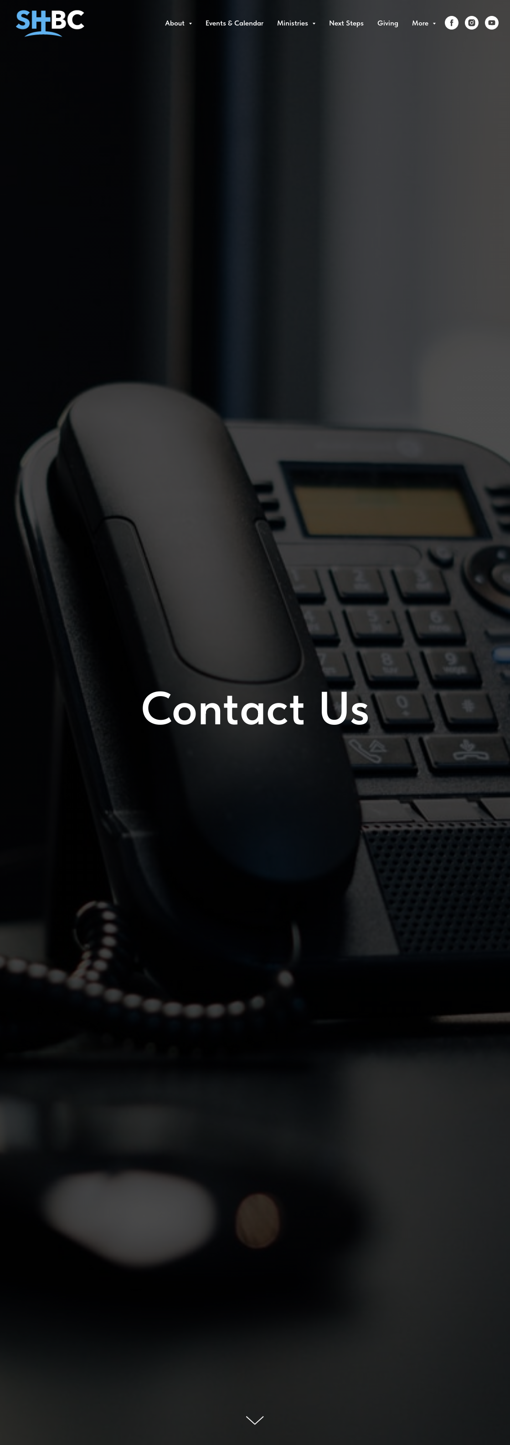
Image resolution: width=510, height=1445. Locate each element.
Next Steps (346, 23)
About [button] (175, 23)
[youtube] (492, 23)
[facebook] (451, 23)
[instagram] (472, 23)
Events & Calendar (234, 23)
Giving (387, 23)
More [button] (421, 23)
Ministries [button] (293, 23)
